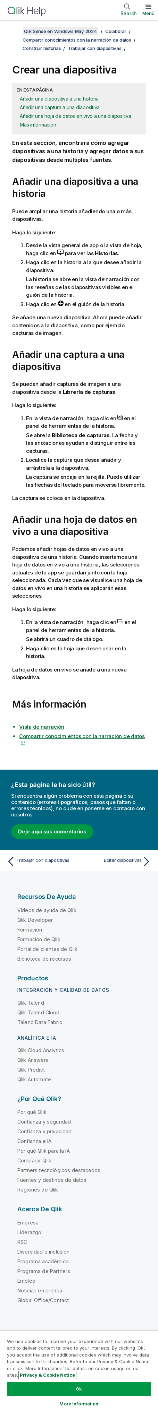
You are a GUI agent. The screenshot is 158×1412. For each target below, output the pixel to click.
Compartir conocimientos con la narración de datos (77, 40)
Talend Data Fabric (39, 1022)
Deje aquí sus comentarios (52, 831)
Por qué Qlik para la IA (43, 1151)
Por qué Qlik (32, 1112)
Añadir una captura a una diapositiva (60, 107)
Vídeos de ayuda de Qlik (46, 910)
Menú (148, 13)
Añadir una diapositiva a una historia (59, 99)
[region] (79, 1371)
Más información (38, 125)
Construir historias (42, 48)
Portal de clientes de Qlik (47, 949)
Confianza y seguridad (44, 1122)
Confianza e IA (34, 1141)
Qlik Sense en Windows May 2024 (60, 31)
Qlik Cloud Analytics (40, 1050)
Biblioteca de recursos (44, 959)
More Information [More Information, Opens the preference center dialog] (78, 1403)
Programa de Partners (43, 1271)
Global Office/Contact (43, 1300)
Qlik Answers (33, 1060)
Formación (29, 930)
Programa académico (43, 1261)
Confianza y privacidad (44, 1131)
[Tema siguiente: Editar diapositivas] (117, 861)
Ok (79, 1389)
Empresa (28, 1222)
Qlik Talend (30, 1003)
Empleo (26, 1281)
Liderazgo (29, 1232)
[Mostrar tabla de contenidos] (14, 31)
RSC (22, 1242)
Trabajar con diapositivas (95, 48)
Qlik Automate (34, 1079)
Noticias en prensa (39, 1290)
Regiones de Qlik (37, 1190)
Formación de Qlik (38, 939)
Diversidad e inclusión (43, 1252)
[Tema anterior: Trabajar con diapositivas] (41, 861)
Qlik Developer (35, 920)
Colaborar (115, 31)
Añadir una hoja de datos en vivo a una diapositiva (75, 116)
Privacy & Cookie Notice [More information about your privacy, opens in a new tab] (47, 1375)
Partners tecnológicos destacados (58, 1170)
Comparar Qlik (34, 1160)
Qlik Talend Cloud (38, 1012)
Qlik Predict (31, 1070)
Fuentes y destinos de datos (51, 1180)
